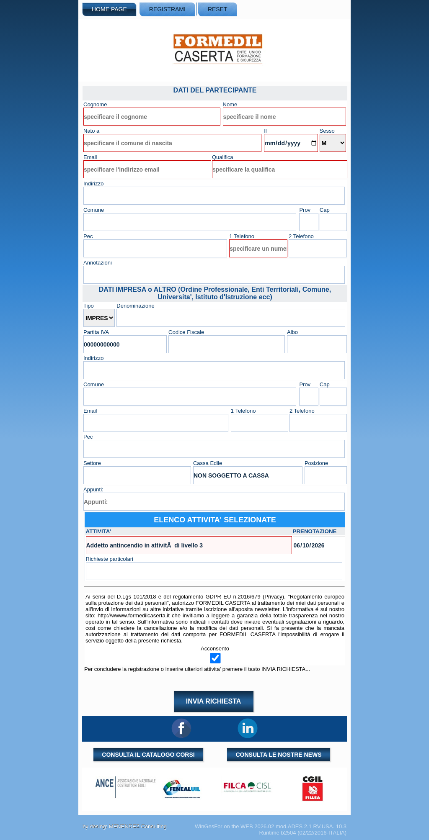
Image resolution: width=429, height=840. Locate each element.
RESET (217, 9)
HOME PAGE (109, 9)
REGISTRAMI (167, 9)
